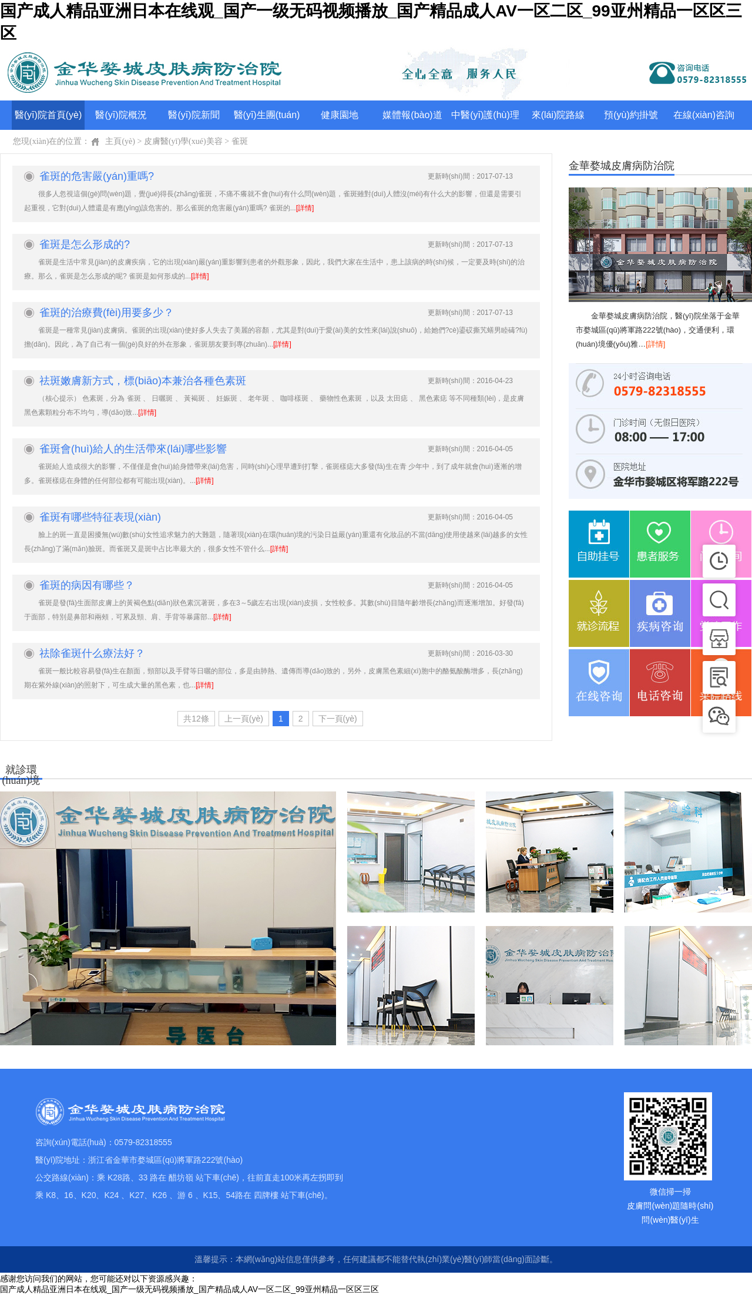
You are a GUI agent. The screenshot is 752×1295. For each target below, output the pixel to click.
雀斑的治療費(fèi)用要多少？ (106, 312)
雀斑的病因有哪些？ (87, 585)
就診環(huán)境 (21, 772)
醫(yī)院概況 (120, 115)
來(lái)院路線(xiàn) (558, 120)
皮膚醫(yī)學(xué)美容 (183, 141)
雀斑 (239, 141)
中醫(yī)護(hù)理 (485, 115)
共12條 (196, 718)
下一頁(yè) (337, 718)
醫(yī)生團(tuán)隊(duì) (267, 120)
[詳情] (305, 208)
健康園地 (339, 115)
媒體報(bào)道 (412, 115)
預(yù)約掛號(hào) (631, 120)
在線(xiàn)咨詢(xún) (703, 120)
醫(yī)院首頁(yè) (48, 115)
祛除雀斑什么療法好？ (92, 653)
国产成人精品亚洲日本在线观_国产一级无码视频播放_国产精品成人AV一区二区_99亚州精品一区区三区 (189, 1289)
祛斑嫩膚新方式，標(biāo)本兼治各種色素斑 (142, 381)
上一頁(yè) (243, 718)
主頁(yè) (120, 141)
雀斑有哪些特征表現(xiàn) (100, 517)
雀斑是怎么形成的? (84, 244)
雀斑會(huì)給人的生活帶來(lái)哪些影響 (133, 449)
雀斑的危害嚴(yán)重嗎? (96, 176)
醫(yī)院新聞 (193, 115)
